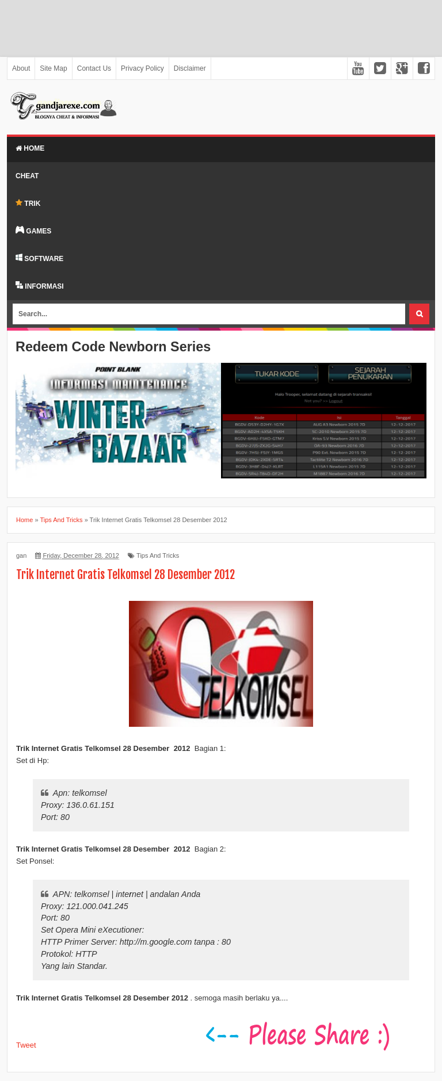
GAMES (33, 230)
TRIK (28, 203)
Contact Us (94, 68)
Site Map (53, 68)
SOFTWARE (39, 258)
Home (30, 148)
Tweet (26, 1045)
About (21, 68)
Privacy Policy (142, 68)
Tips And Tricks (157, 555)
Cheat (27, 176)
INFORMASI (40, 285)
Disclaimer (190, 68)
